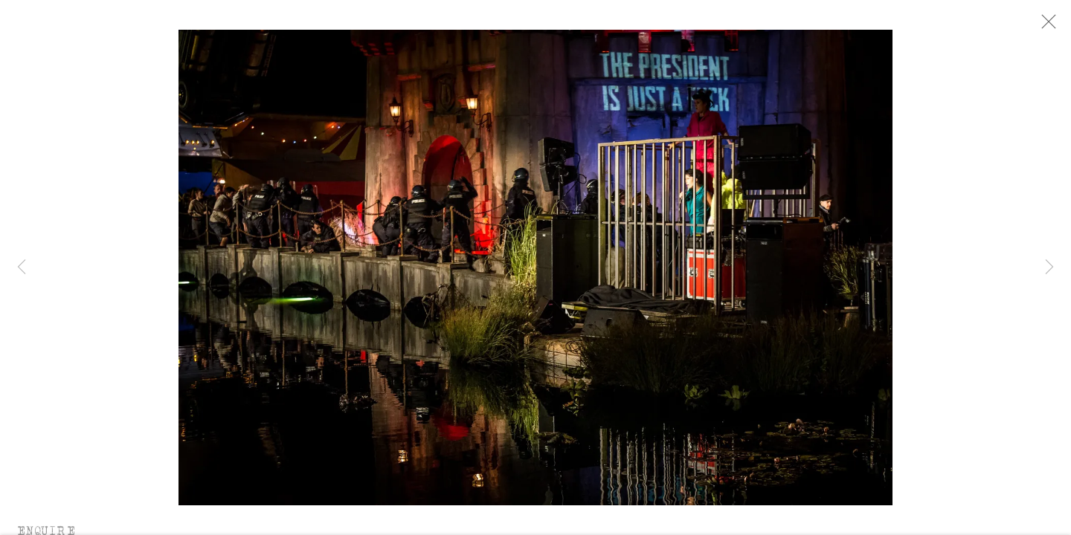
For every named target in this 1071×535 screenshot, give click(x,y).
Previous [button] (21, 267)
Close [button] (1052, 26)
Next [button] (1049, 267)
